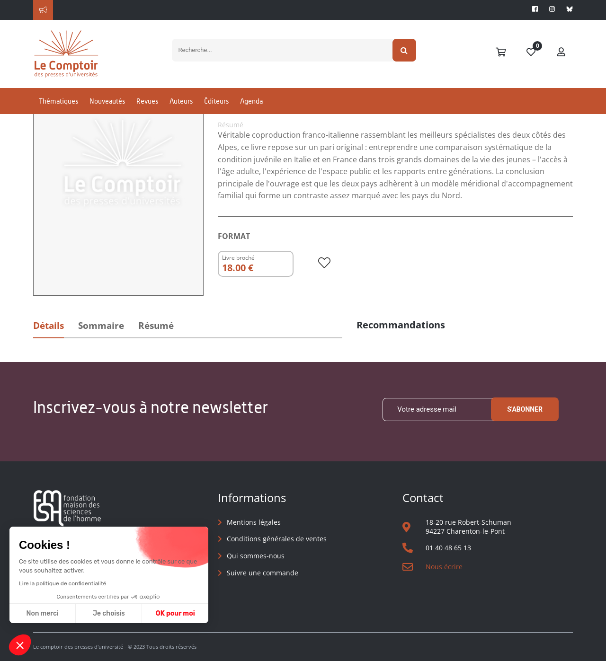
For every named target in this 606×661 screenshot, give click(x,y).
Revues (147, 101)
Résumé (156, 325)
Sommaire (101, 325)
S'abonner (525, 409)
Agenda (251, 101)
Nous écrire (444, 566)
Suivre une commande (262, 572)
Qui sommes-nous (256, 555)
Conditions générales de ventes (277, 538)
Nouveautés (107, 101)
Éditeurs (216, 101)
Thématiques (58, 101)
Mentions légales (254, 522)
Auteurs (181, 101)
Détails (48, 325)
